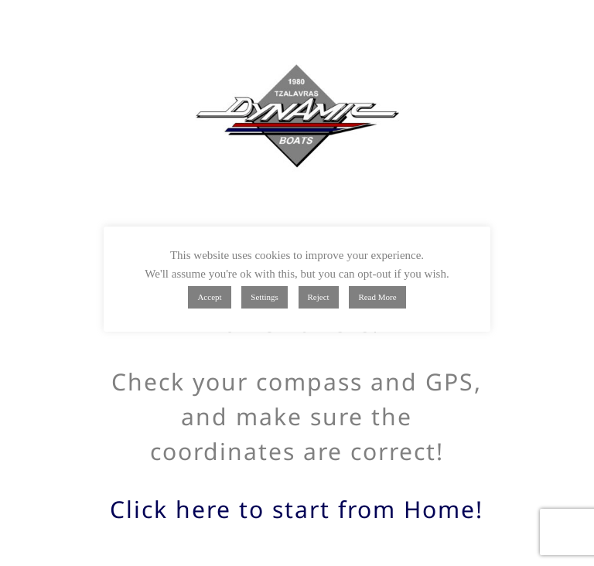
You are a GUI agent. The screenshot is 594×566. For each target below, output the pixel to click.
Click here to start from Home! (296, 509)
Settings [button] (264, 297)
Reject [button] (318, 297)
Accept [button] (209, 297)
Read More (377, 297)
